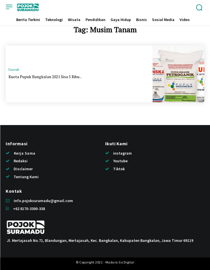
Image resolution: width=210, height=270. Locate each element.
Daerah (14, 69)
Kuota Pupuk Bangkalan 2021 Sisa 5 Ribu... (45, 76)
